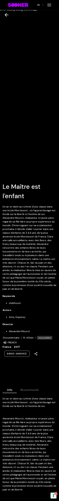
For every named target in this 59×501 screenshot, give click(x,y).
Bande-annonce (17, 353)
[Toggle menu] (49, 5)
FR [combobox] (38, 5)
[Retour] (5, 15)
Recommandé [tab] (29, 389)
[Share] (36, 354)
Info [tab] (10, 389)
